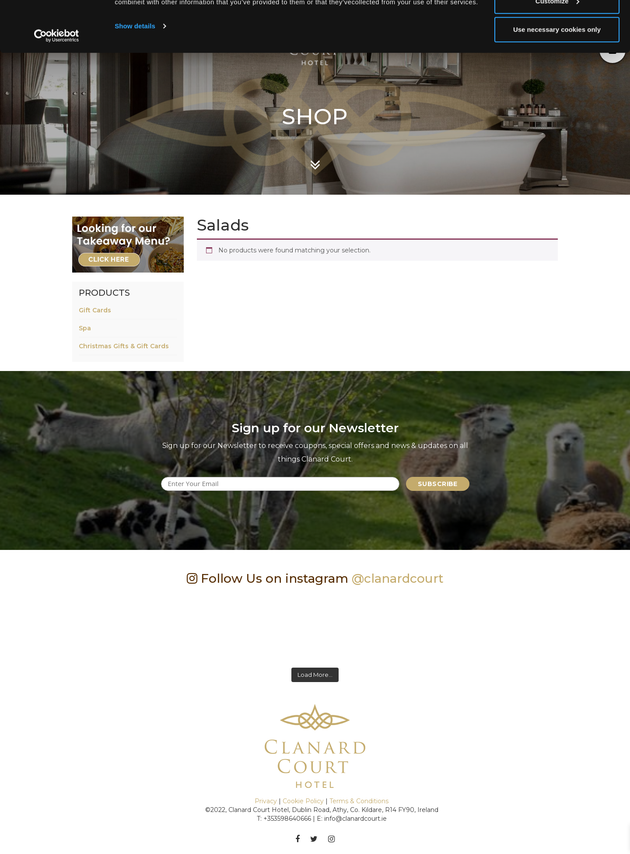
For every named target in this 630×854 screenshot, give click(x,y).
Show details (135, 76)
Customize (557, 52)
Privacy (266, 801)
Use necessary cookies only (557, 80)
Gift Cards (95, 310)
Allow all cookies (557, 23)
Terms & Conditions (358, 801)
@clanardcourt (398, 578)
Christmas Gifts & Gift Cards (124, 346)
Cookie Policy (303, 801)
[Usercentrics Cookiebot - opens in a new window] (56, 86)
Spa (85, 328)
